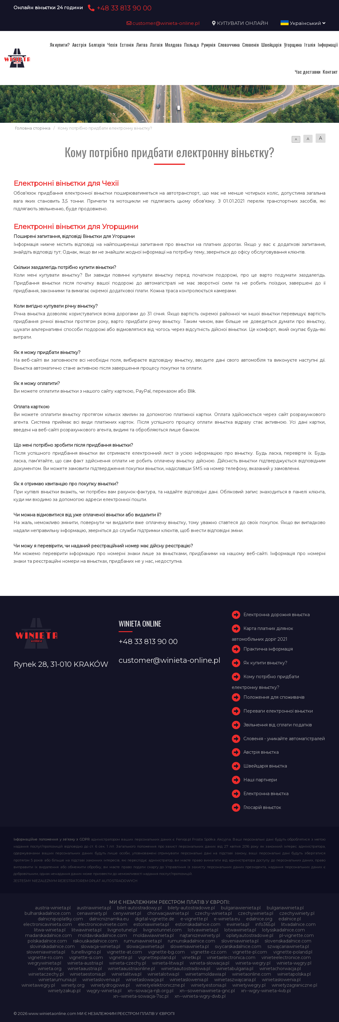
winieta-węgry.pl (294, 963)
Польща (191, 44)
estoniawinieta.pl (151, 924)
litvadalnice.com (298, 924)
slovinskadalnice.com (52, 946)
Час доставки (307, 71)
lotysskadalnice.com (283, 930)
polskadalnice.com (47, 941)
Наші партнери (260, 780)
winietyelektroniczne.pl (160, 985)
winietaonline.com (251, 974)
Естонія (127, 44)
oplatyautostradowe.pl (249, 935)
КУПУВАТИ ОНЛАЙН (242, 23)
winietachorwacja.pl (280, 968)
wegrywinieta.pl (44, 963)
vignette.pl (120, 957)
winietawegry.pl (38, 985)
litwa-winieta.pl (49, 930)
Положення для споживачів (274, 697)
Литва (142, 44)
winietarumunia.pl (57, 979)
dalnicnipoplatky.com (60, 919)
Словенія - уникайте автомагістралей (284, 738)
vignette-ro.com (45, 957)
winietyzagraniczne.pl (294, 985)
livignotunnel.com (162, 930)
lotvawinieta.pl (203, 930)
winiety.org (73, 985)
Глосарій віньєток (262, 807)
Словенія (250, 44)
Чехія (112, 44)
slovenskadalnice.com (288, 941)
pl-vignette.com (296, 935)
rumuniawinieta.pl (143, 941)
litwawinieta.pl (86, 930)
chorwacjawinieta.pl (168, 913)
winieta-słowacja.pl (209, 963)
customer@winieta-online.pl (163, 23)
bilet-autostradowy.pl (139, 908)
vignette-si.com (86, 957)
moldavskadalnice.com (102, 935)
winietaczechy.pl (46, 974)
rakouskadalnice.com (95, 941)
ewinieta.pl (238, 924)
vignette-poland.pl (292, 952)
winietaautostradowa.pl (185, 968)
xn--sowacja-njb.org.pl (150, 990)
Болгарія (97, 44)
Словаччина (229, 44)
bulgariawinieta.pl (285, 908)
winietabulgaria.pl (234, 968)
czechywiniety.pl (296, 913)
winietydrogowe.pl (110, 985)
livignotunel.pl (122, 930)
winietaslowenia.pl (189, 979)
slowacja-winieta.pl (100, 946)
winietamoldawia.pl (205, 974)
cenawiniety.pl (92, 913)
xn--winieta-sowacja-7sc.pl (140, 996)
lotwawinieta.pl (240, 930)
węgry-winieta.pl (104, 990)
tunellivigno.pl (86, 952)
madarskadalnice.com (48, 935)
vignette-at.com (124, 952)
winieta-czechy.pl (127, 963)
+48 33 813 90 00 (119, 8)
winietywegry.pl (249, 985)
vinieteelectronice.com (286, 957)
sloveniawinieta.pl (239, 941)
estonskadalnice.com (197, 924)
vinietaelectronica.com (231, 957)
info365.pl (265, 924)
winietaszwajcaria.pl (235, 979)
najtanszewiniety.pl (200, 935)
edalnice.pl (289, 919)
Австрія (79, 44)
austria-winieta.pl (53, 908)
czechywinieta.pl (255, 913)
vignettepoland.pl (157, 957)
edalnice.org (259, 919)
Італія (309, 44)
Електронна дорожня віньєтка (276, 615)
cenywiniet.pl (127, 913)
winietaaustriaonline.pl (131, 968)
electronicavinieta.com (47, 924)
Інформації (328, 44)
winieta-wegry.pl (252, 963)
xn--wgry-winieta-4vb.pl (266, 990)
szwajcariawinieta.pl (288, 946)
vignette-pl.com (250, 952)
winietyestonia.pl (208, 985)
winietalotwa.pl (163, 974)
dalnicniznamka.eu (109, 919)
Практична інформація (268, 649)
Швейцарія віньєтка (265, 766)
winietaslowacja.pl (145, 979)
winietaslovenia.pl (101, 979)
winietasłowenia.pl (281, 979)
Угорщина (293, 44)
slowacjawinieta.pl (145, 946)
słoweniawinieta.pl (45, 952)
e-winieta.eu (227, 919)
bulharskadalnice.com (48, 913)
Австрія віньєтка (261, 752)
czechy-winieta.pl (213, 913)
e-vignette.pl (194, 919)
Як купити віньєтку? (265, 663)
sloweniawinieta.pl (189, 946)
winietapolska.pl (294, 974)
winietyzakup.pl (64, 990)
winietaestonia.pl (87, 974)
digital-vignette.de (154, 919)
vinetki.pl (191, 957)
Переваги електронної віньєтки (278, 711)
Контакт (330, 71)
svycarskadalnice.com (238, 946)
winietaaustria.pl (85, 968)
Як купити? (60, 44)
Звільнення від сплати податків (277, 725)
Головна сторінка (32, 128)
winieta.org (49, 968)
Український (303, 23)
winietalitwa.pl (126, 974)
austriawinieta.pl (94, 908)
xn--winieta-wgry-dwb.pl (200, 996)
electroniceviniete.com (102, 924)
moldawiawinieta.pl (153, 935)
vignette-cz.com (209, 952)
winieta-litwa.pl (167, 963)
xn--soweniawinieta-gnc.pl (207, 990)
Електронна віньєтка (266, 793)
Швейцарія (271, 44)
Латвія (156, 44)
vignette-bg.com (166, 952)
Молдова (173, 44)
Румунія (208, 44)
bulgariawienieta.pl (241, 908)
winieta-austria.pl (85, 963)
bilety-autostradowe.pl (191, 908)
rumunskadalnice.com (191, 941)
